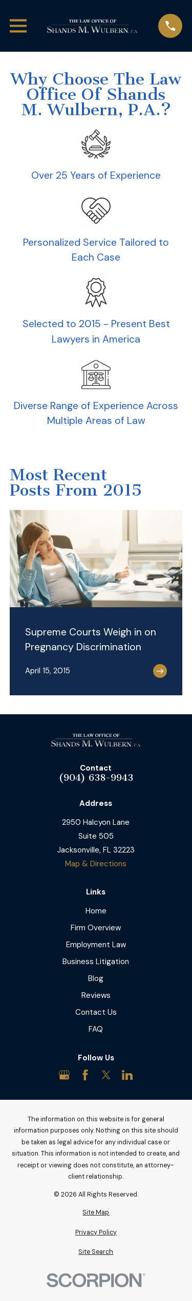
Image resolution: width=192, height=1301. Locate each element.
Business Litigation (95, 961)
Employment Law (96, 945)
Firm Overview (96, 928)
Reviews (96, 995)
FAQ (96, 1029)
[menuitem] (96, 1213)
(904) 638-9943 (96, 778)
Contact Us (96, 1012)
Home (96, 911)
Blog (95, 978)
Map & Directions (95, 864)
